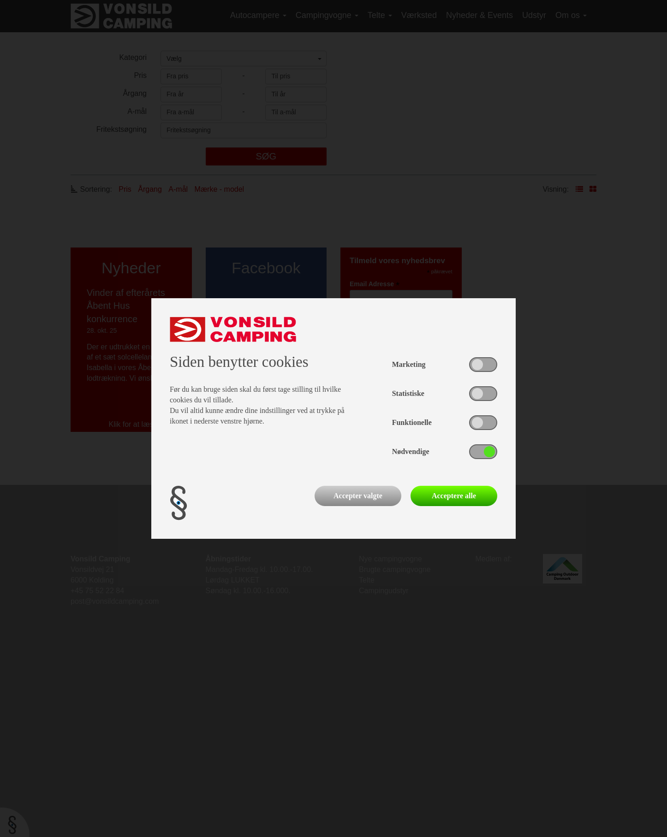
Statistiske (408, 393)
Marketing (409, 364)
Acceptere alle (454, 496)
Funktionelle (412, 422)
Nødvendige (410, 451)
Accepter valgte (358, 496)
